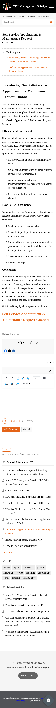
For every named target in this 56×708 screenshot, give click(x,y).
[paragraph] (28, 206)
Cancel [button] (26, 429)
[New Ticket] (28, 675)
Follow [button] (6, 450)
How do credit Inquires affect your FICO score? (28, 503)
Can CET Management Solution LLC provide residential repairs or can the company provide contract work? (27, 621)
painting (41, 567)
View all (7, 552)
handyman (8, 572)
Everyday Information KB (14, 17)
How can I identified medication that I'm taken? (28, 496)
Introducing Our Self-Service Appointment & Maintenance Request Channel (29, 59)
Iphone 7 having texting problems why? (24, 539)
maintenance (29, 577)
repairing (30, 572)
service (19, 572)
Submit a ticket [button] (28, 675)
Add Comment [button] (11, 429)
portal (6, 577)
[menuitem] (43, 6)
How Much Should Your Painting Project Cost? (28, 611)
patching (16, 577)
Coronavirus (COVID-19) (17, 490)
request (6, 567)
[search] (28, 22)
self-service (28, 567)
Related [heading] (15, 587)
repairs (16, 567)
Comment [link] (49, 362)
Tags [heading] (8, 560)
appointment (44, 572)
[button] (43, 6)
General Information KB (38, 17)
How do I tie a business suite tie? (21, 546)
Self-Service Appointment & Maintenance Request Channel (28, 69)
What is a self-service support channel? (24, 605)
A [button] (50, 370)
